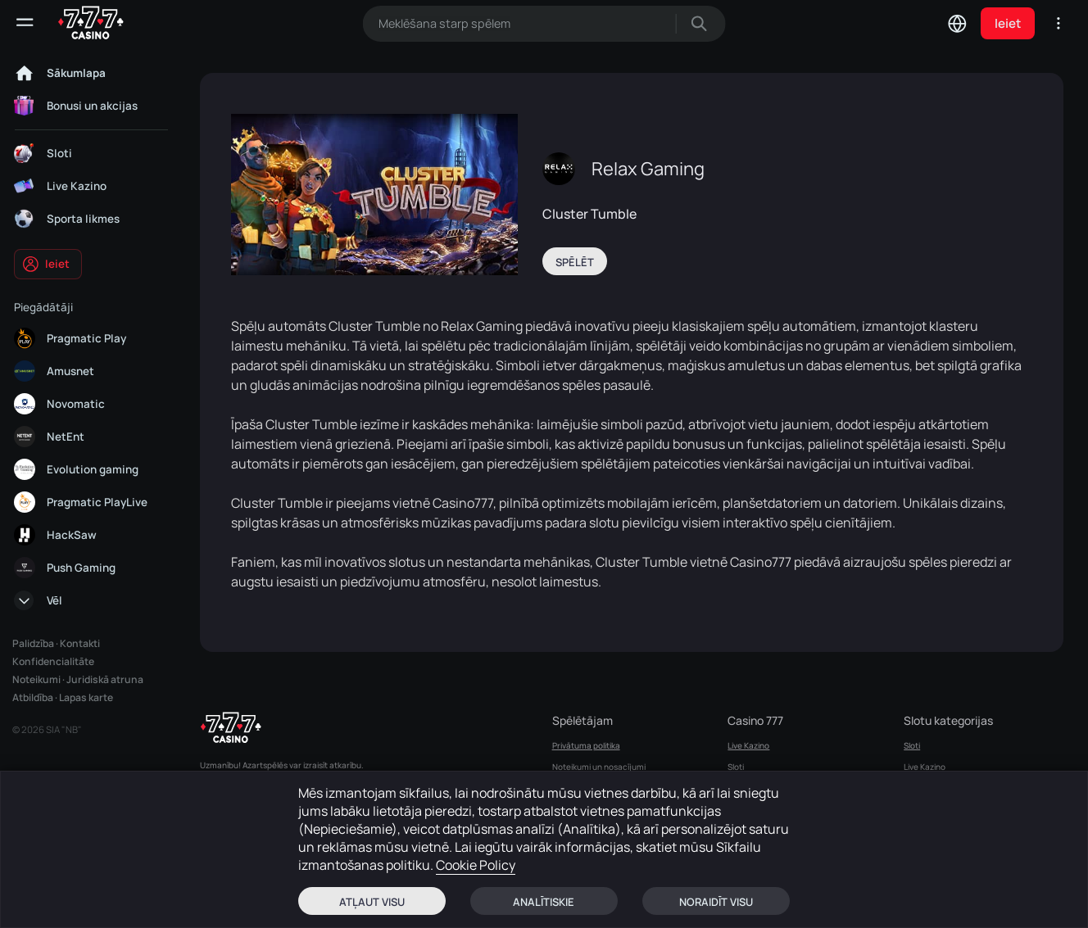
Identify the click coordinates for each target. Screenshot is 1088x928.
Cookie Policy (475, 865)
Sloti (736, 766)
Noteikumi (36, 679)
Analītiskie (543, 901)
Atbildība (32, 697)
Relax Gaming (648, 168)
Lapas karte (86, 697)
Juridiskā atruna (104, 679)
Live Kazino (748, 745)
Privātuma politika (586, 745)
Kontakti (80, 643)
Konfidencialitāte (53, 661)
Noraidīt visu (716, 901)
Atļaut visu (372, 901)
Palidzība (33, 643)
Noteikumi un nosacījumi (599, 766)
